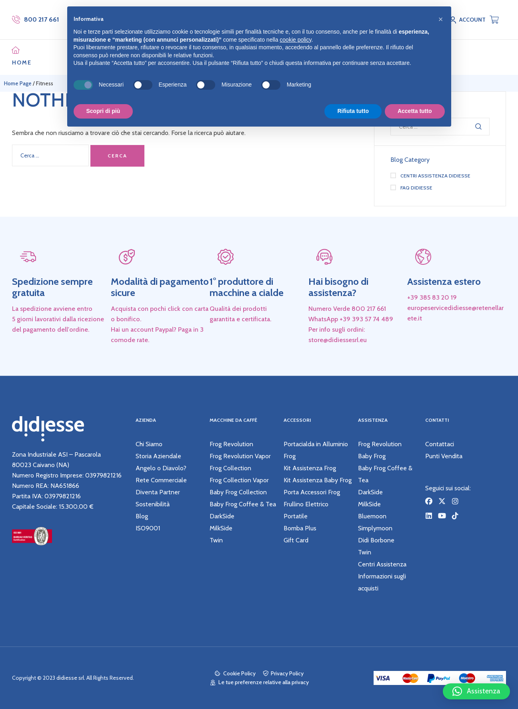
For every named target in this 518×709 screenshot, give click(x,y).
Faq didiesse (416, 188)
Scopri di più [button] (103, 111)
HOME (22, 62)
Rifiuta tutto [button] (353, 111)
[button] (476, 691)
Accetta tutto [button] (415, 111)
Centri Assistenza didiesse (435, 176)
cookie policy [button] (295, 39)
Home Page (18, 83)
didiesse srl (70, 677)
